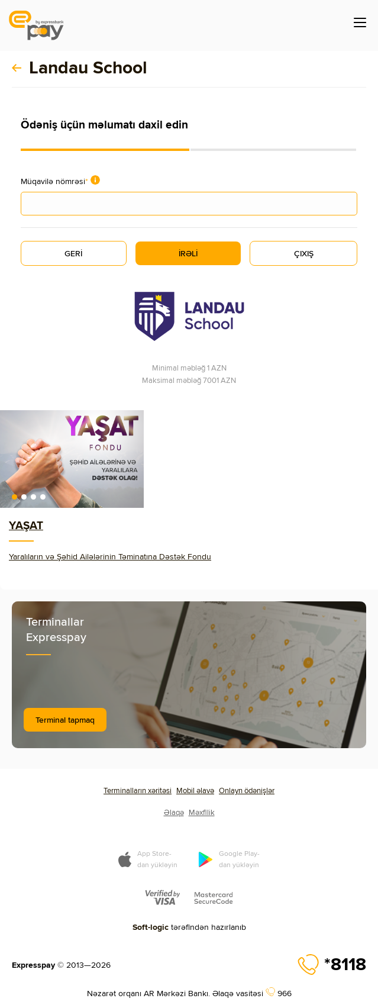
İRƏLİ (188, 253)
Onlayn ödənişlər (246, 790)
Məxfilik (202, 812)
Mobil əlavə (195, 790)
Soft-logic (151, 927)
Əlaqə (174, 812)
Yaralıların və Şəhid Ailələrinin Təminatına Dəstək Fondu (110, 556)
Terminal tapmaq (65, 720)
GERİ (73, 253)
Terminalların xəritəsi (138, 790)
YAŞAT (26, 525)
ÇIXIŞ (304, 253)
